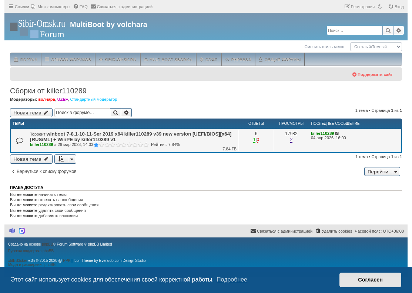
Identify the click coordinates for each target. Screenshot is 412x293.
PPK (67, 261)
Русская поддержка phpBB (31, 251)
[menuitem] (50, 6)
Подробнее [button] (232, 279)
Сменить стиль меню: (324, 46)
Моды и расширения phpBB (32, 265)
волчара (46, 99)
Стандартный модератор (93, 99)
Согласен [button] (370, 280)
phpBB (47, 244)
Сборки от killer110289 (48, 91)
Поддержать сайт (372, 74)
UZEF (62, 99)
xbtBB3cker (17, 261)
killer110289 (41, 144)
